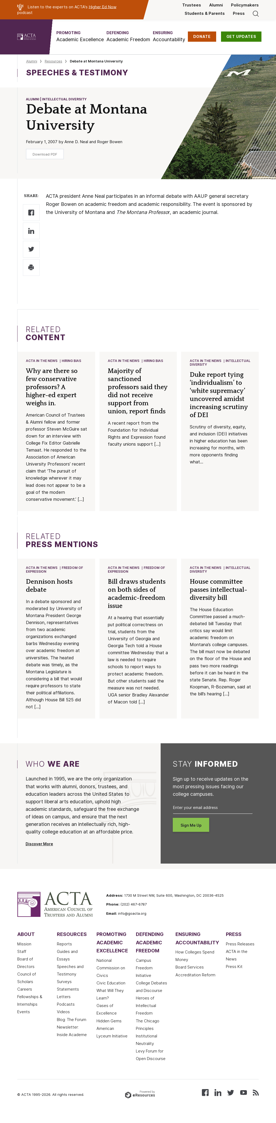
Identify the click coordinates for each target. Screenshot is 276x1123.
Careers (24, 997)
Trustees (191, 5)
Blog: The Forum (71, 1027)
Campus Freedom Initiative (144, 976)
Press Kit (234, 974)
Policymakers (245, 5)
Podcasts (66, 1012)
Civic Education (110, 991)
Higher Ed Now (102, 6)
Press (239, 13)
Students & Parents (205, 13)
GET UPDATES (241, 36)
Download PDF (45, 154)
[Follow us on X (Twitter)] (230, 1100)
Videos (63, 1020)
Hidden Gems (109, 1029)
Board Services (189, 975)
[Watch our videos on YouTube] (243, 1100)
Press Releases (240, 952)
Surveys (64, 989)
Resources (53, 61)
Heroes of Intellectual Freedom (146, 1014)
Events (23, 1020)
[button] (80, 36)
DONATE (202, 36)
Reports (64, 952)
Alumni (216, 5)
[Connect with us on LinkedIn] (218, 1100)
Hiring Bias (71, 361)
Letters (64, 1004)
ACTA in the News (42, 361)
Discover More (39, 852)
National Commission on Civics (110, 976)
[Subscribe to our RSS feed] (256, 1100)
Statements (68, 997)
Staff (21, 959)
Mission (24, 952)
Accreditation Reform (195, 983)
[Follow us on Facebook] (205, 1100)
